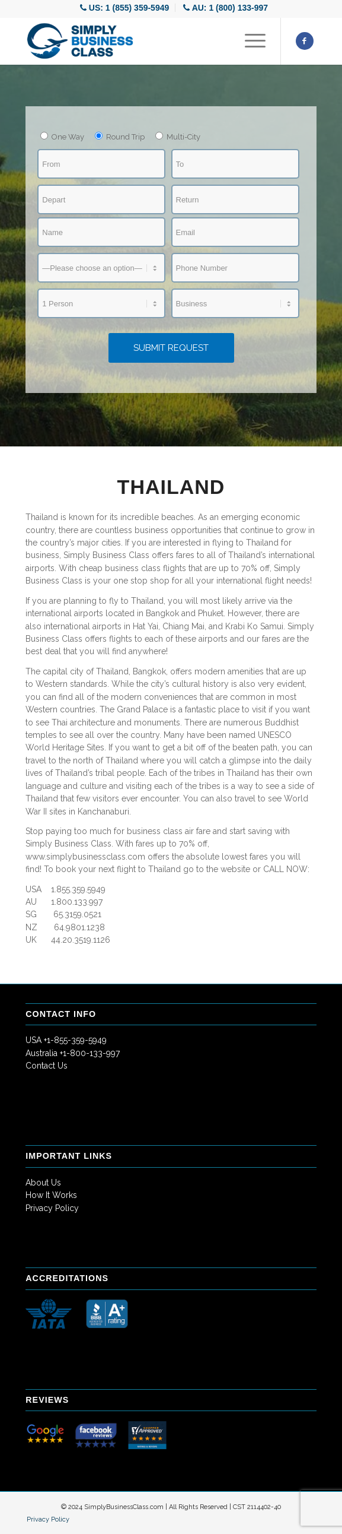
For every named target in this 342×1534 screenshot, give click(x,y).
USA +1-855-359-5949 (66, 1040)
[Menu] (249, 41)
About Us (43, 1182)
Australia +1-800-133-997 (72, 1053)
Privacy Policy (52, 1208)
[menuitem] (124, 8)
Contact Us (46, 1065)
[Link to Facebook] (305, 41)
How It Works (51, 1195)
